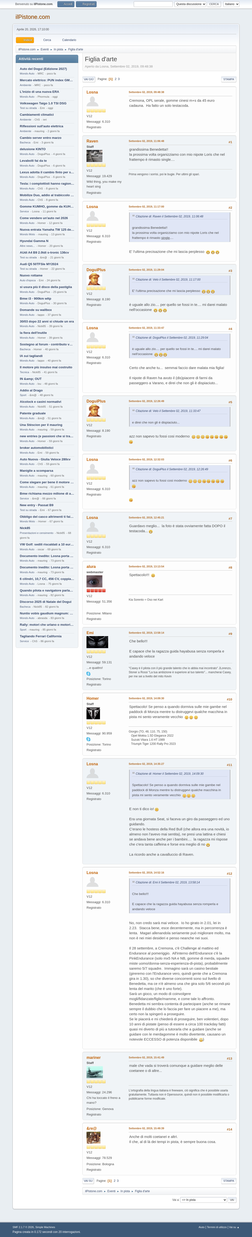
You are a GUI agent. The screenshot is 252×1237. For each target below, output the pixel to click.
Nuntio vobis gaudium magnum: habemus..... (47, 613)
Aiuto (202, 1227)
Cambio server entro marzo (40, 138)
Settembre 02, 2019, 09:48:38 (146, 92)
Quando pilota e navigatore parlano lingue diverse (47, 590)
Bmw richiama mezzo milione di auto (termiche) (47, 493)
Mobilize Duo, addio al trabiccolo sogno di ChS (47, 195)
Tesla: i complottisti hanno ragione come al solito (47, 183)
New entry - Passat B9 (36, 505)
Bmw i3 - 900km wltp (35, 298)
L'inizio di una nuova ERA (39, 92)
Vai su (88, 1180)
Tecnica (24, 372)
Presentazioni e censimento (36, 532)
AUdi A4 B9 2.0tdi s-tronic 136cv (44, 252)
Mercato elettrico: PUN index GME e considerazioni (47, 80)
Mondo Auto (27, 73)
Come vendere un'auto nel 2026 (44, 218)
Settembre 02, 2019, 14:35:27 (146, 763)
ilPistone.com (32, 16)
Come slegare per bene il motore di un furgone (47, 482)
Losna (92, 92)
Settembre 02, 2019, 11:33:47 (146, 327)
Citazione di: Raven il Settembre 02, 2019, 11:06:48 (169, 216)
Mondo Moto (27, 234)
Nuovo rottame (31, 275)
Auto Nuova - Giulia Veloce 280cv (45, 459)
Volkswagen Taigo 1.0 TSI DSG (43, 103)
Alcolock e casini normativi (40, 401)
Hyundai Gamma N (34, 241)
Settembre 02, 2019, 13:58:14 (146, 632)
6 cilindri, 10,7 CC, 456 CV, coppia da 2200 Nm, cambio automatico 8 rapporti (47, 579)
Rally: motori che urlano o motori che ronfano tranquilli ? (47, 624)
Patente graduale (33, 413)
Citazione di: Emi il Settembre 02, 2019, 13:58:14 (168, 882)
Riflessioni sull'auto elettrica (41, 126)
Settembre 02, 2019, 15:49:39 (146, 1128)
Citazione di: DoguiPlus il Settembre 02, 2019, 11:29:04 (172, 337)
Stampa (228, 79)
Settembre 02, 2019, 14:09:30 (146, 698)
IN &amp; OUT (30, 379)
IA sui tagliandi (31, 356)
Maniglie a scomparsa (36, 470)
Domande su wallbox (36, 310)
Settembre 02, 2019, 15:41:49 (146, 1057)
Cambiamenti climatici (37, 114)
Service (24, 211)
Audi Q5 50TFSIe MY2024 (39, 264)
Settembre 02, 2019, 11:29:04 (146, 269)
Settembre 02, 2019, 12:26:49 (146, 401)
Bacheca (25, 142)
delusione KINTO (33, 149)
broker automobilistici (36, 448)
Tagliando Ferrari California (40, 636)
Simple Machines (45, 1227)
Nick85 (25, 528)
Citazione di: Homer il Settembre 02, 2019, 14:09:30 (170, 773)
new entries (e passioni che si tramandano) (47, 436)
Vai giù (88, 79)
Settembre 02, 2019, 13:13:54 (146, 566)
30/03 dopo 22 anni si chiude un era (47, 321)
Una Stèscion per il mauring (41, 425)
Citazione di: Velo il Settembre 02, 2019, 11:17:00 (168, 279)
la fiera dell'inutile (33, 333)
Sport (23, 395)
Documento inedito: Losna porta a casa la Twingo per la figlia (47, 556)
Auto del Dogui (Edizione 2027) (43, 69)
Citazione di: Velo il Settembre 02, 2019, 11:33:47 (168, 411)
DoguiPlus (96, 270)
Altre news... (27, 245)
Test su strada (28, 108)
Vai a (175, 1199)
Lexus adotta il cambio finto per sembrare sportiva (47, 172)
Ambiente (25, 85)
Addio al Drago (31, 390)
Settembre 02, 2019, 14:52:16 (146, 872)
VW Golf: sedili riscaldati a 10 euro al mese (47, 544)
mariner (93, 1057)
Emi (89, 633)
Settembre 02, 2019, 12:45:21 (146, 517)
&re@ (91, 1128)
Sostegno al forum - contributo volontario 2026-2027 (47, 344)
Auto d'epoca (28, 280)
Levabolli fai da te (33, 160)
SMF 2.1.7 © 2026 (23, 1227)
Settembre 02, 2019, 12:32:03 (146, 459)
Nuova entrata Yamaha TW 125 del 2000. (47, 229)
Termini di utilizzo (217, 1227)
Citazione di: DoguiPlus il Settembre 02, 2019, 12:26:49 (172, 469)
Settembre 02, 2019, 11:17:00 (146, 206)
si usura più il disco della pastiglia (46, 287)
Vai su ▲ (234, 1227)
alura (91, 567)
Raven (92, 141)
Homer (92, 698)
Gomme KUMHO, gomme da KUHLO (47, 206)
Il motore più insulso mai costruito (46, 367)
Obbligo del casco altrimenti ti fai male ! (47, 516)
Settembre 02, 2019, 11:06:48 (146, 141)
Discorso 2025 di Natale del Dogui (45, 602)
